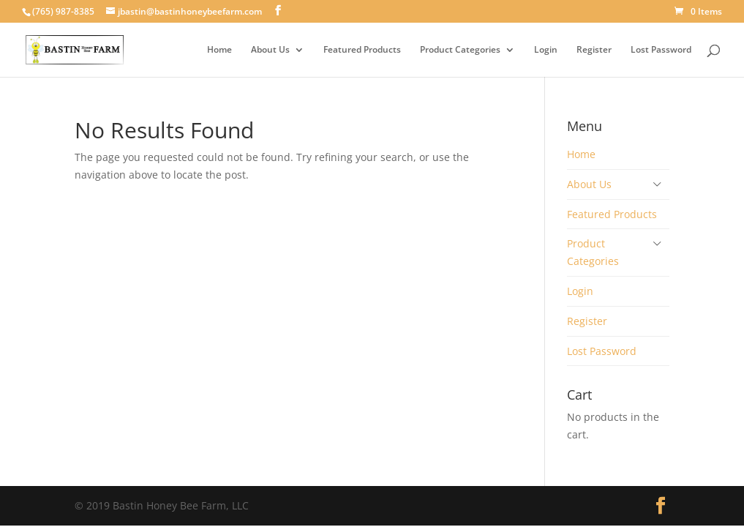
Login (545, 50)
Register (594, 50)
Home (219, 50)
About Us (270, 50)
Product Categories (460, 50)
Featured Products (362, 50)
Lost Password (661, 50)
